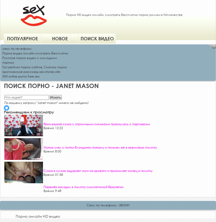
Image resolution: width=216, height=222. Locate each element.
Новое (60, 38)
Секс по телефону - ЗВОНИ (108, 205)
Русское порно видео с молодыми (29, 58)
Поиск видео (97, 38)
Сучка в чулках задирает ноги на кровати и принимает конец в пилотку (98, 171)
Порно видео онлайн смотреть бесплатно (35, 53)
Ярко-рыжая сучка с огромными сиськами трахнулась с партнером (97, 124)
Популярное (22, 38)
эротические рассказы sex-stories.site (31, 72)
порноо (8, 62)
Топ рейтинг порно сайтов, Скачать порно (34, 67)
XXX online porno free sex (21, 76)
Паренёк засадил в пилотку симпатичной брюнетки (83, 187)
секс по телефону (16, 49)
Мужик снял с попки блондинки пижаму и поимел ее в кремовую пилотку (100, 147)
